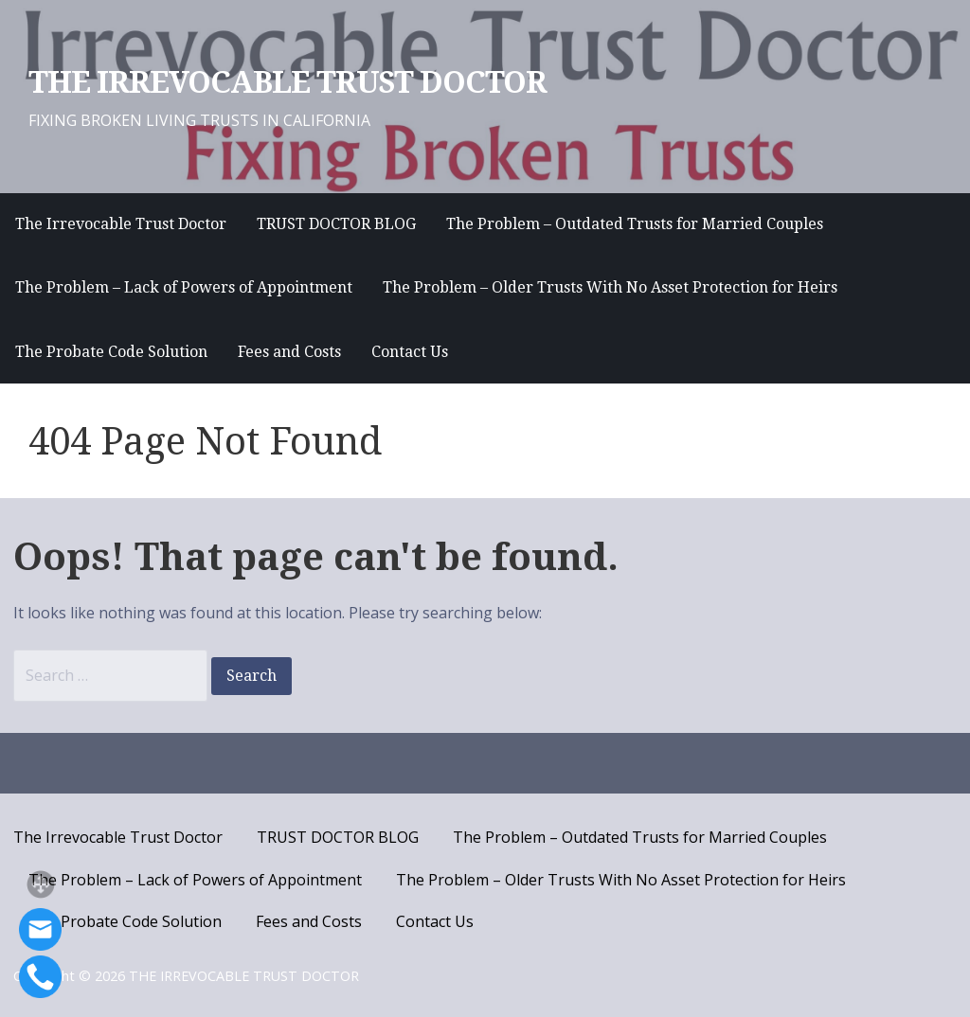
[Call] (40, 976)
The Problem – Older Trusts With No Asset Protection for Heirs (610, 287)
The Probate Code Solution (111, 352)
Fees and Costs (289, 352)
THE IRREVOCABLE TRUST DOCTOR (287, 82)
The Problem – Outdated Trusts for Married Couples (634, 224)
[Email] (40, 929)
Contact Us (409, 352)
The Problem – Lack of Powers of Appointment (183, 287)
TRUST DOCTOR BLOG (336, 224)
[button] (41, 884)
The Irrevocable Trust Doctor (120, 224)
